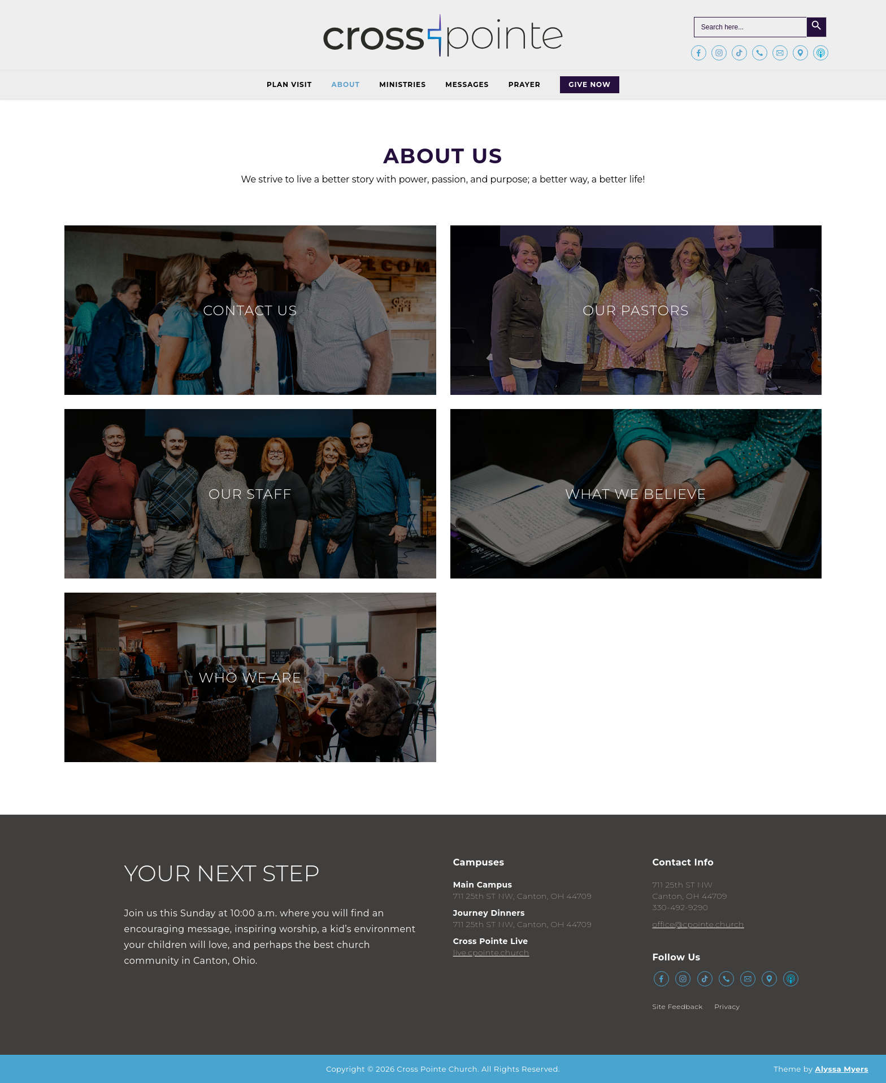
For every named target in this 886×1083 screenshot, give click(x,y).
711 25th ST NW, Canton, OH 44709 (522, 896)
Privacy (727, 1006)
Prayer (525, 84)
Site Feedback (677, 1006)
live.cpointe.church (491, 952)
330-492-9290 (680, 907)
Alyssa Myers (841, 1068)
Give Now (589, 84)
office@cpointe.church (698, 924)
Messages (467, 84)
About (346, 84)
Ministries (402, 84)
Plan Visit (289, 84)
